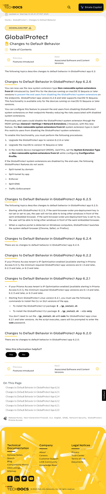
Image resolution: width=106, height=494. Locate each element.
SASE (65, 418)
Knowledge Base (48, 465)
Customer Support (48, 458)
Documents (77, 462)
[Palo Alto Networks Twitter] (24, 480)
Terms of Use (78, 458)
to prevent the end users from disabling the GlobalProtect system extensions (55, 94)
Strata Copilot (91, 7)
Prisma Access (15, 420)
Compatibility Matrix (18, 464)
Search (10, 458)
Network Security (77, 418)
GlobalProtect (19, 20)
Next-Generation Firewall (36, 418)
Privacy (75, 452)
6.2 (51, 418)
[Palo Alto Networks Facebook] (10, 480)
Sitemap (11, 471)
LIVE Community (48, 462)
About (42, 452)
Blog (9, 461)
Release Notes (15, 418)
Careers (43, 455)
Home (8, 20)
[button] (104, 395)
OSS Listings (13, 468)
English (57, 418)
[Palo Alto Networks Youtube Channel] (31, 480)
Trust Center (77, 455)
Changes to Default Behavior (42, 20)
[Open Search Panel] (70, 7)
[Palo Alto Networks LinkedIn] (17, 480)
